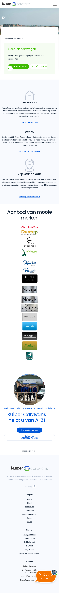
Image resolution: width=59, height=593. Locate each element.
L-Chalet (29, 546)
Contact (29, 522)
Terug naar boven (29, 451)
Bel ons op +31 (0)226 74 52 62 (29, 437)
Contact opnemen (18, 66)
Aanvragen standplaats (29, 196)
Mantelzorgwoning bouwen (29, 553)
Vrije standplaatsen (29, 514)
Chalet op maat (29, 538)
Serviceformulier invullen (29, 151)
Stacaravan (29, 507)
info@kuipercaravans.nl (30, 580)
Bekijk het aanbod (30, 122)
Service (29, 518)
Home (29, 499)
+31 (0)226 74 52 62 (30, 576)
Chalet (29, 503)
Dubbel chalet (29, 542)
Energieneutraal (30, 535)
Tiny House (29, 550)
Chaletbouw (29, 510)
